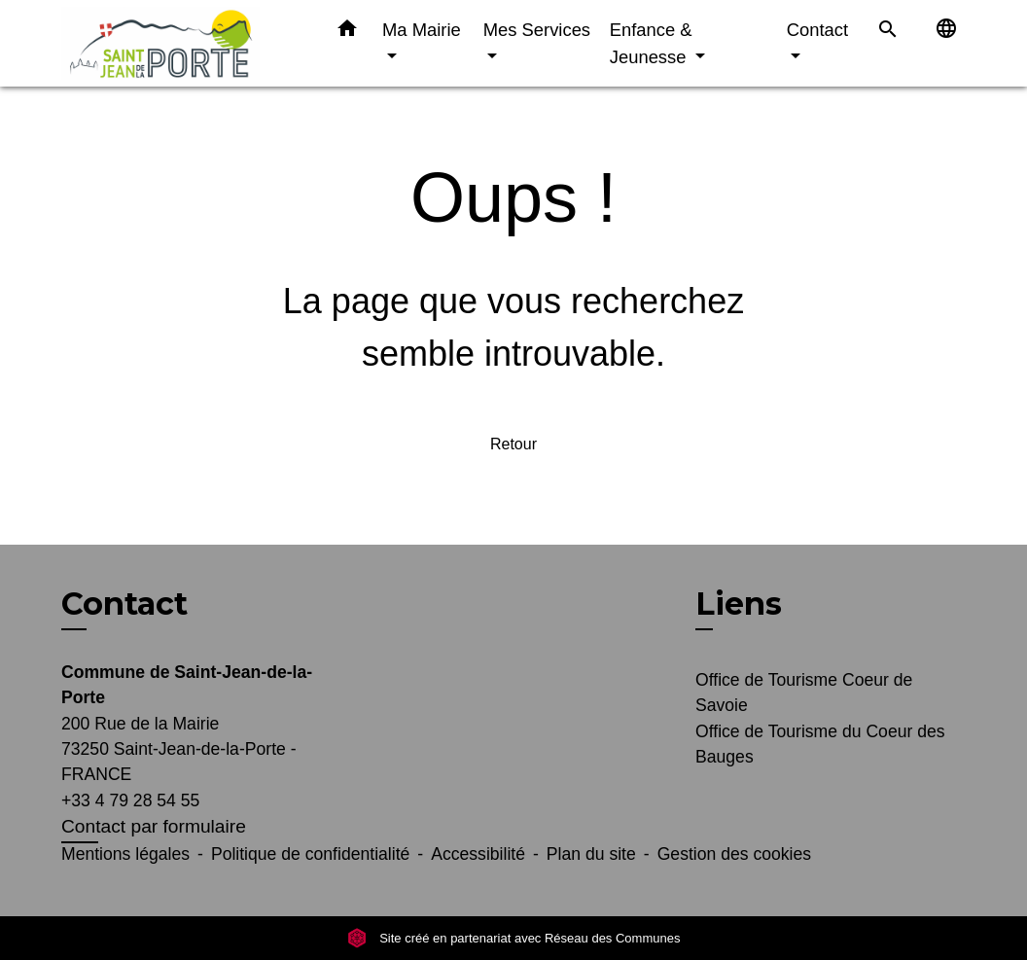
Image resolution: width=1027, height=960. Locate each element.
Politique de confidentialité (310, 854)
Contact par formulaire (153, 826)
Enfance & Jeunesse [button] (651, 43)
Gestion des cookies (734, 854)
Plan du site (591, 854)
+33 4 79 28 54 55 (130, 800)
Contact (124, 604)
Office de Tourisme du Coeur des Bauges (820, 744)
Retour (513, 444)
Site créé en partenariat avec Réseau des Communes (514, 938)
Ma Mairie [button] (421, 29)
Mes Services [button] (536, 29)
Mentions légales (125, 854)
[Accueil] (182, 43)
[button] (347, 32)
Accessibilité (478, 854)
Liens (738, 603)
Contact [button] (817, 29)
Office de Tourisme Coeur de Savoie (803, 692)
